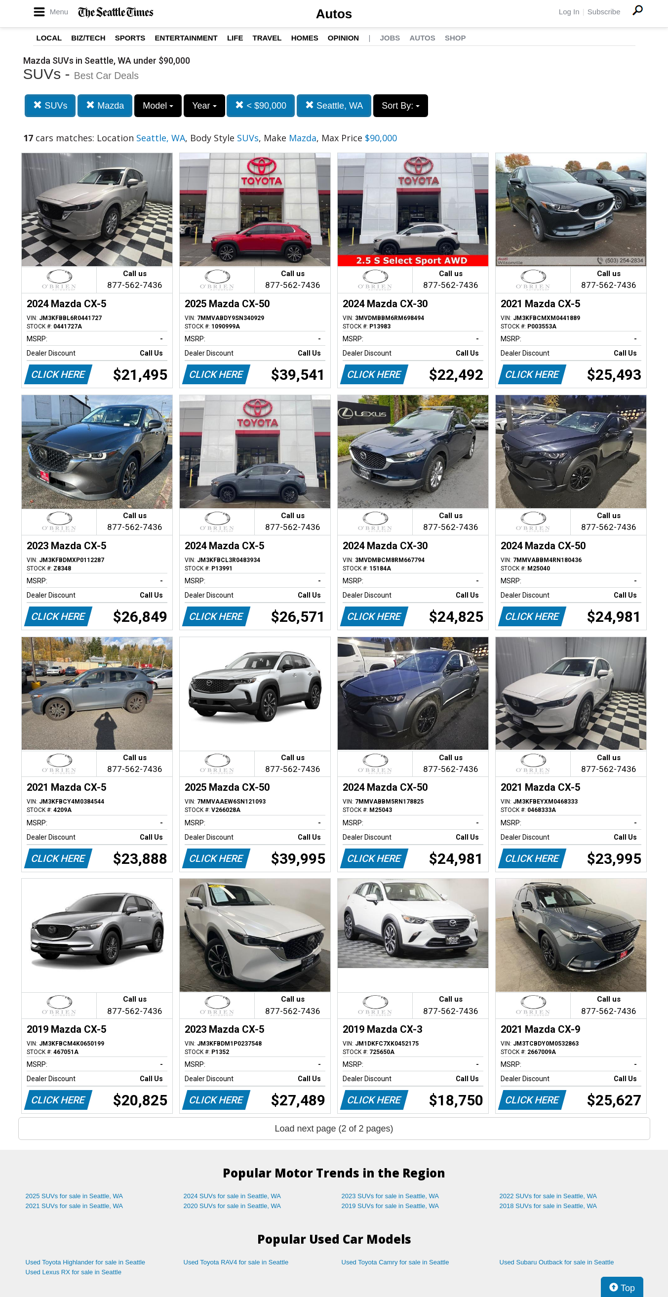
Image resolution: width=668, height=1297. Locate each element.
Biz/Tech (88, 38)
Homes (304, 38)
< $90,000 (260, 105)
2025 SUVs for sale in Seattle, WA (74, 1196)
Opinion (343, 38)
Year (204, 106)
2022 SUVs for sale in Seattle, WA (548, 1196)
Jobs (390, 38)
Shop (455, 38)
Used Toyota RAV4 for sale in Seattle (236, 1262)
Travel (267, 38)
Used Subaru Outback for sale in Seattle (557, 1262)
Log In (569, 11)
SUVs (50, 105)
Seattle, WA (334, 105)
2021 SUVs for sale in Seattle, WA (74, 1206)
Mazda (105, 105)
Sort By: (401, 106)
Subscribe (604, 11)
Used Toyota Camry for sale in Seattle (395, 1262)
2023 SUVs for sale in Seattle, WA (390, 1196)
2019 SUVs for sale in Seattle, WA (390, 1206)
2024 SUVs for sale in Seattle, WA (232, 1196)
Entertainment (186, 38)
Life (235, 38)
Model (158, 106)
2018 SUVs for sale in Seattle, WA (548, 1206)
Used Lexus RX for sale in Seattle (73, 1272)
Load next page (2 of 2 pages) (334, 1129)
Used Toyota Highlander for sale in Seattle (86, 1262)
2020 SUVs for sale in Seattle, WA (232, 1206)
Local (49, 38)
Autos (334, 13)
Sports (130, 38)
